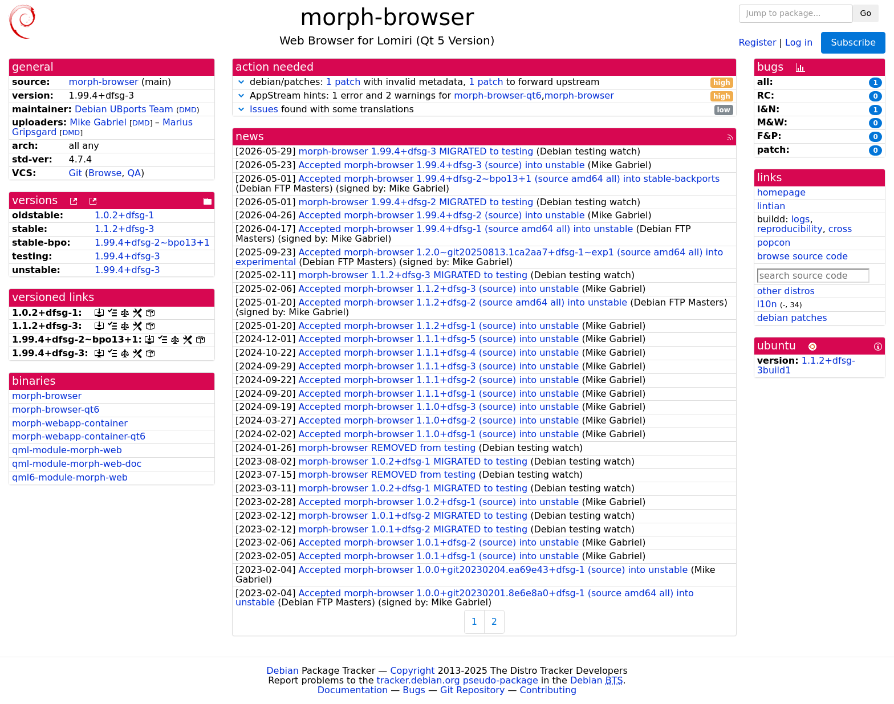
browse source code (802, 256)
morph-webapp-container (70, 423)
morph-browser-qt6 (55, 409)
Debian (282, 670)
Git (75, 173)
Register (758, 41)
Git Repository (472, 690)
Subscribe (853, 42)
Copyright (412, 670)
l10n (767, 304)
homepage (781, 192)
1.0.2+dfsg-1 (124, 215)
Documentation (353, 690)
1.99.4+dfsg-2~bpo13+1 (152, 242)
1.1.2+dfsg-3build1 (806, 365)
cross (840, 228)
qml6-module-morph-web (70, 477)
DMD (188, 109)
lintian (771, 206)
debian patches (792, 317)
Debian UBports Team (124, 109)
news (249, 136)
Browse (104, 173)
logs (800, 219)
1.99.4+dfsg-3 (127, 256)
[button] (241, 81)
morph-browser (104, 81)
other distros (786, 291)
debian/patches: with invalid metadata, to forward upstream (484, 82)
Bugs (414, 690)
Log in (798, 41)
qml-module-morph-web (67, 450)
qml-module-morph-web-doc (76, 463)
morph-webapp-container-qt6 (78, 436)
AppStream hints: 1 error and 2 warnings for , (484, 96)
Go (865, 13)
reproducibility (790, 228)
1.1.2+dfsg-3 (124, 228)
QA (134, 173)
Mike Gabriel (98, 122)
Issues (264, 109)
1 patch (343, 81)
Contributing (548, 690)
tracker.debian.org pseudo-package (457, 680)
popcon (774, 242)
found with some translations (484, 110)
